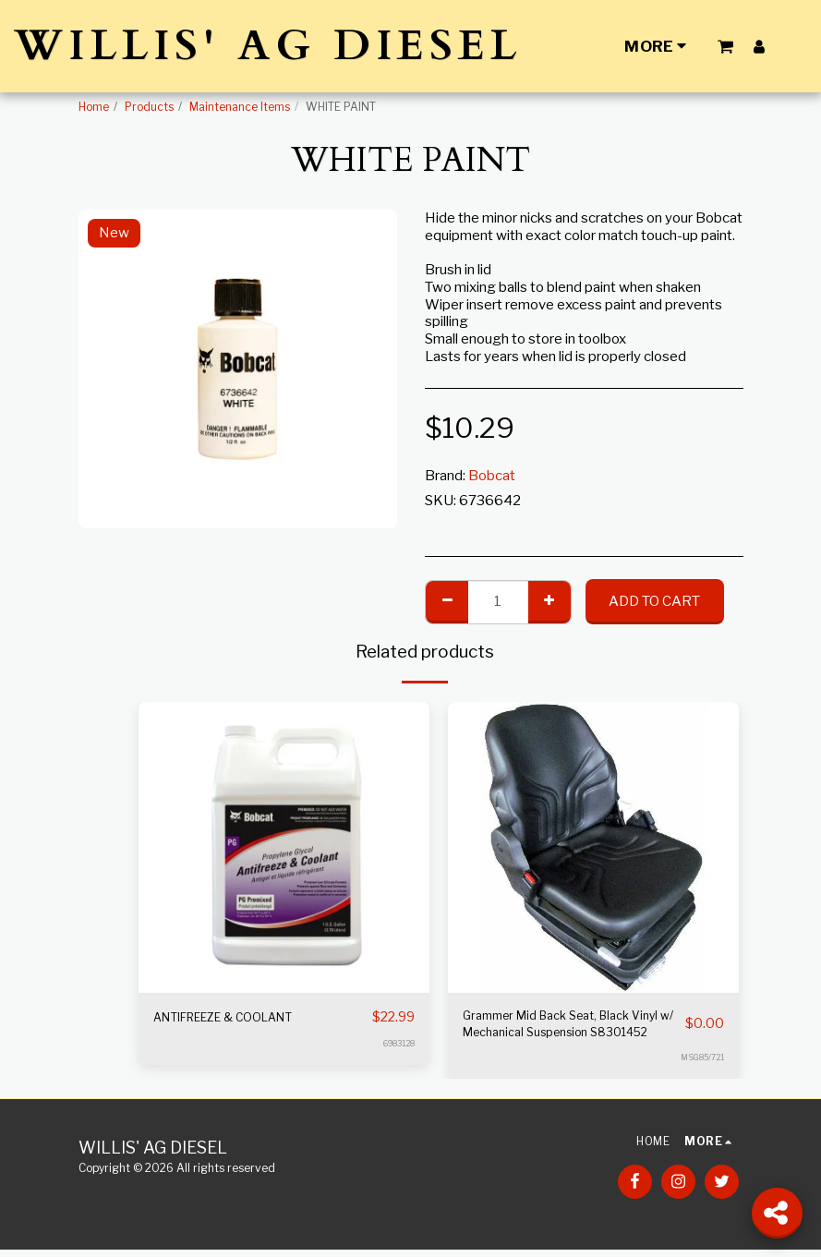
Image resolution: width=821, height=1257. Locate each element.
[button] (725, 46)
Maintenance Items (239, 107)
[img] (284, 847)
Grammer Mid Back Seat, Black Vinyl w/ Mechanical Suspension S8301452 (562, 1029)
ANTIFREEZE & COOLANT (239, 1017)
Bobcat (491, 475)
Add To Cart (654, 601)
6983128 (399, 1044)
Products (149, 107)
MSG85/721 (701, 1065)
